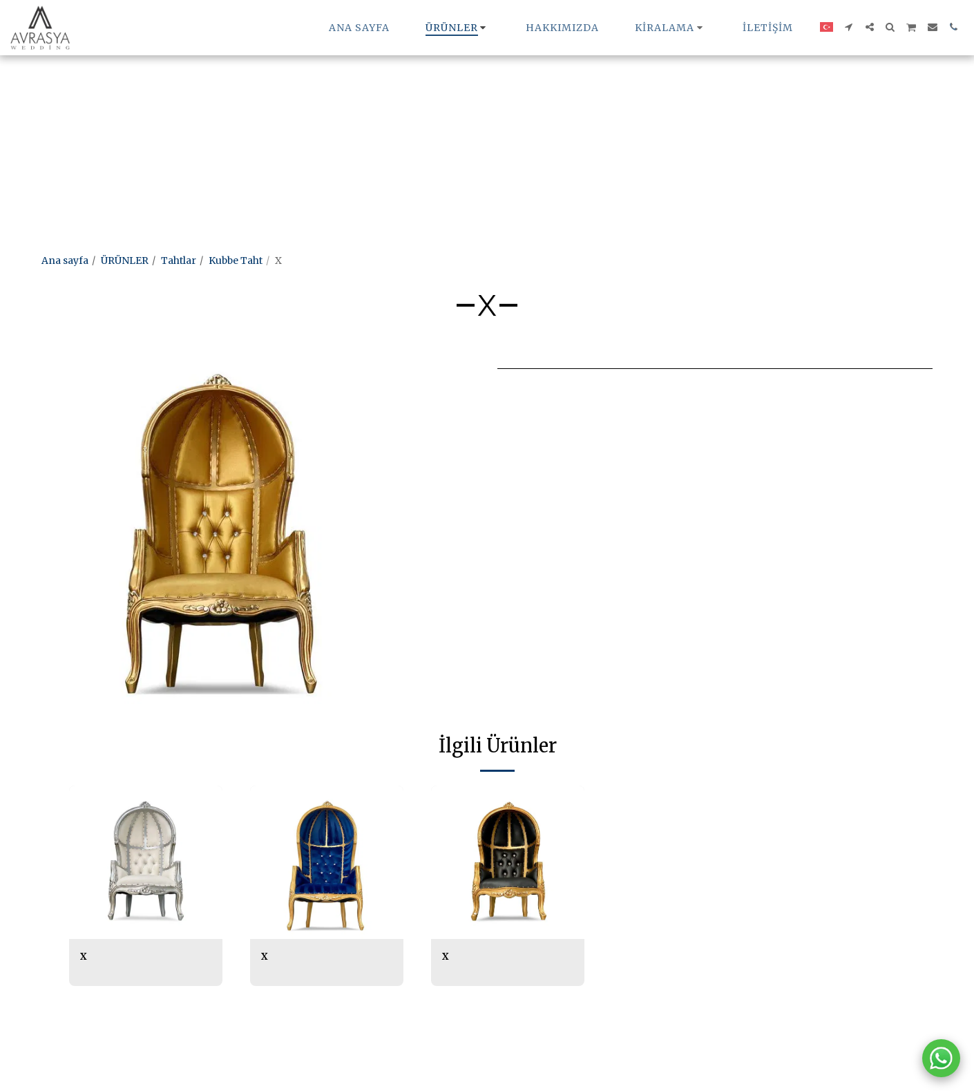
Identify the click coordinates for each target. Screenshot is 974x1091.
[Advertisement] (414, 96)
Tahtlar (178, 260)
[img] (145, 862)
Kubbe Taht (235, 260)
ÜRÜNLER (125, 260)
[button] (670, 27)
